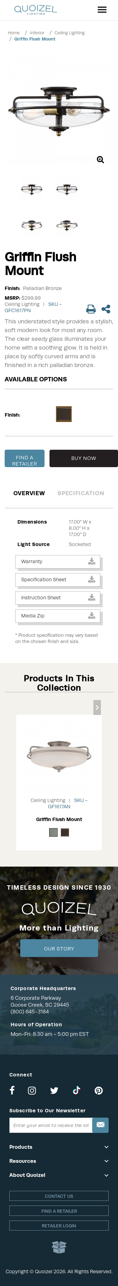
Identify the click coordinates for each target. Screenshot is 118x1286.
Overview (29, 493)
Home (14, 32)
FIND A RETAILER (24, 461)
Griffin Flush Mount (34, 38)
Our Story (59, 949)
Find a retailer (59, 1211)
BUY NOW (84, 458)
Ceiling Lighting (69, 32)
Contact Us (59, 1196)
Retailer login (59, 1225)
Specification (81, 493)
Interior (37, 32)
